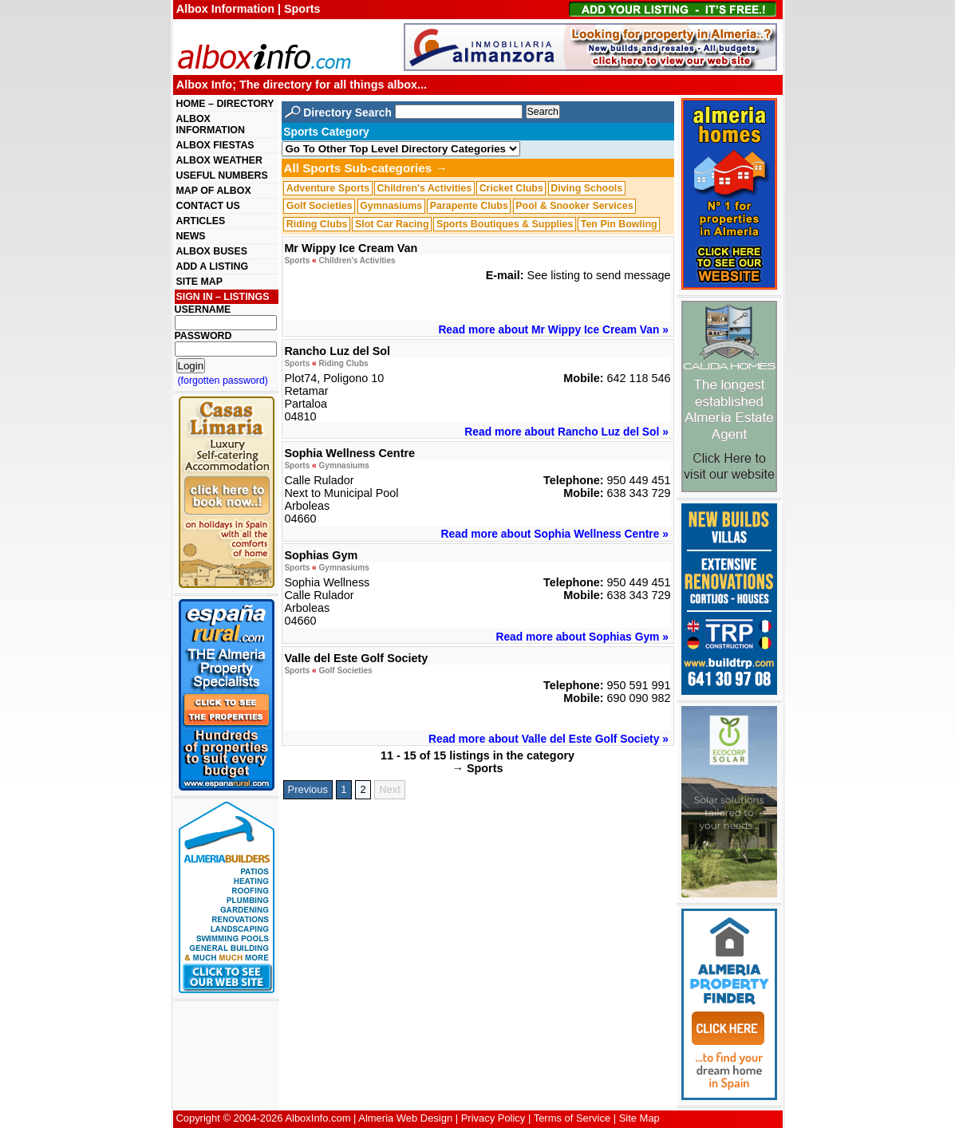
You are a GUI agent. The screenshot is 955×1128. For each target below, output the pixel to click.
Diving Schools (586, 188)
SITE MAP (199, 281)
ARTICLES (201, 221)
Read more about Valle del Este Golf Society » (548, 738)
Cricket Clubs (511, 188)
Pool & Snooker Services (574, 205)
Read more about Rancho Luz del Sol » (566, 431)
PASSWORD (203, 335)
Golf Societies (319, 205)
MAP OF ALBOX (213, 190)
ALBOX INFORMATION (210, 124)
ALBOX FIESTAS (215, 145)
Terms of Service (572, 1118)
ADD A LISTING (212, 266)
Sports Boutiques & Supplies (504, 224)
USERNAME (203, 309)
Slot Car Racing (392, 224)
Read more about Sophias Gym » (581, 636)
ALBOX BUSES (211, 251)
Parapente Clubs (469, 205)
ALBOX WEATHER (219, 160)
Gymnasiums (391, 205)
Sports (297, 260)
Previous (308, 789)
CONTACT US (208, 205)
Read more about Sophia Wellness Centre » (555, 533)
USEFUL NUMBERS (222, 175)
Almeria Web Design (405, 1118)
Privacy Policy (493, 1118)
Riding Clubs (317, 224)
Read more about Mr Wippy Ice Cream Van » (553, 329)
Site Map (639, 1118)
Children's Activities (424, 188)
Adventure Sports (327, 188)
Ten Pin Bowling (619, 224)
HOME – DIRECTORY (225, 103)
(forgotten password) (223, 380)
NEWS (191, 236)
